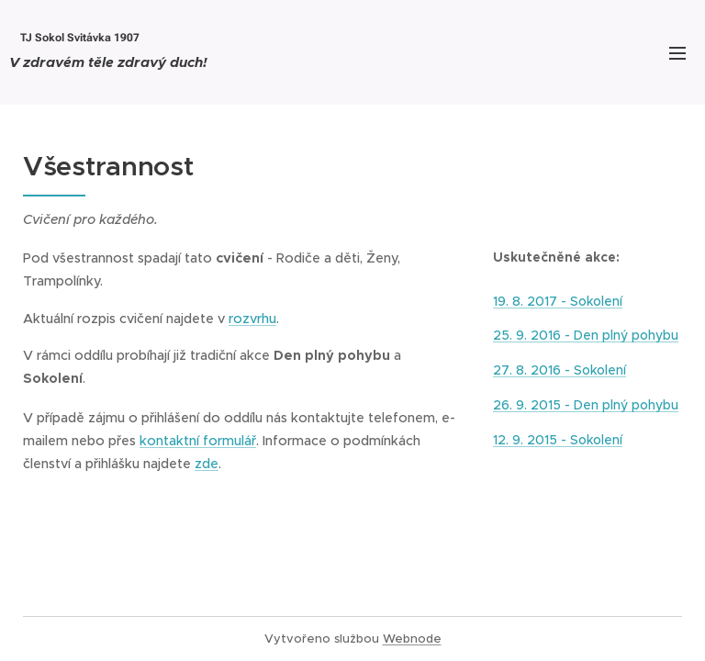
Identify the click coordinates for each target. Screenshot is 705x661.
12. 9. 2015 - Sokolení (557, 439)
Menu (677, 53)
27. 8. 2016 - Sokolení (559, 371)
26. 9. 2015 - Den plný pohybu (585, 405)
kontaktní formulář (198, 440)
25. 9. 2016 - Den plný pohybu (585, 336)
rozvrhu (252, 318)
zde (206, 463)
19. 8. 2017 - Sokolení (557, 301)
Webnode (412, 638)
